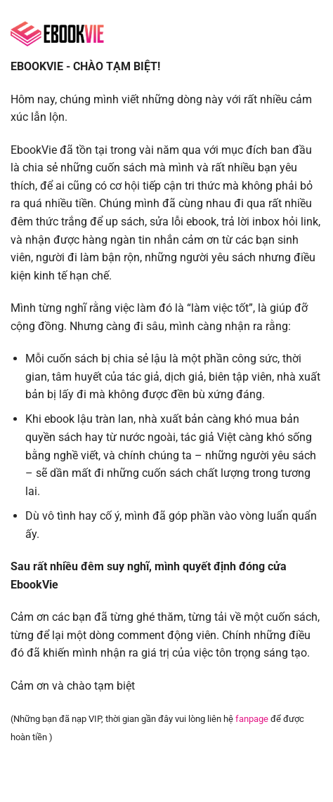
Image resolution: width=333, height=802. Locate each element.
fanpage (251, 719)
